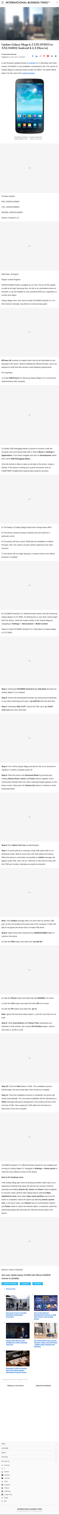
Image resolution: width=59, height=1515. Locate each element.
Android (32, 63)
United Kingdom (28, 73)
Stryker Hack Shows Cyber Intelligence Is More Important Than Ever (16, 1342)
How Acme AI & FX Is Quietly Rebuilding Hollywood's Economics (16, 1315)
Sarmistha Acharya (9, 54)
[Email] (52, 56)
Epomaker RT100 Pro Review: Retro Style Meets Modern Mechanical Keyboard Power (16, 1370)
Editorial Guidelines (43, 1385)
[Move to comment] (56, 56)
